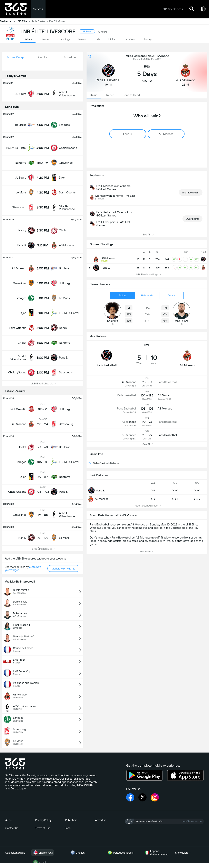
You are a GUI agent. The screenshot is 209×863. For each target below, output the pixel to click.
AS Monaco (98, 499)
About (8, 820)
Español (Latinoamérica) (156, 853)
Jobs (67, 828)
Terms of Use (42, 828)
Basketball (8, 21)
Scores (38, 9)
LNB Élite (24, 21)
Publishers (71, 820)
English (76, 852)
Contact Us (11, 828)
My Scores (173, 9)
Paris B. (96, 490)
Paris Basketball (99, 524)
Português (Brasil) (120, 852)
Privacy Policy (43, 820)
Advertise (100, 820)
